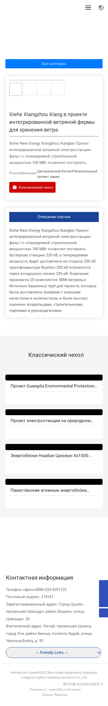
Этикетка (74, 689)
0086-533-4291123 (50, 589)
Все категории (54, 64)
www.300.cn (57, 689)
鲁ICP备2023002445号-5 (83, 684)
